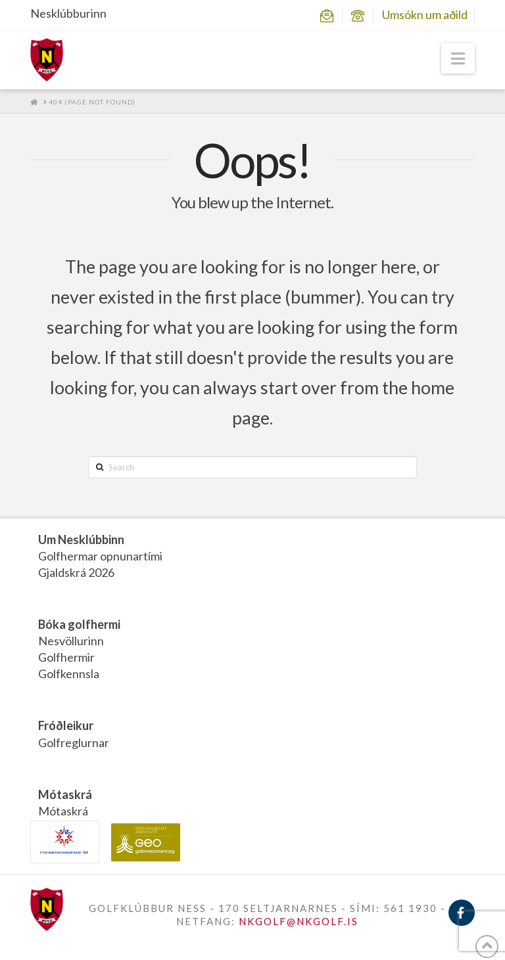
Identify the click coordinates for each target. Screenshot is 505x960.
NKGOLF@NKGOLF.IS (298, 921)
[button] (458, 58)
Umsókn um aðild (425, 14)
